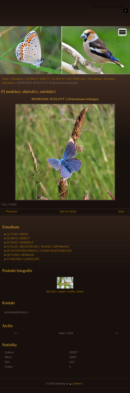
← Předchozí (9, 211)
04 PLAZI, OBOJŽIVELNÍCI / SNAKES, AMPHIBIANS (38, 246)
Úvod (5, 78)
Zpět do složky (67, 211)
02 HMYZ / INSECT (37, 78)
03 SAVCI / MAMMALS (20, 242)
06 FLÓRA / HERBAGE (20, 254)
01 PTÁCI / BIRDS (17, 234)
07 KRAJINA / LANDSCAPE (23, 259)
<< (15, 333)
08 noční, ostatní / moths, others (65, 291)
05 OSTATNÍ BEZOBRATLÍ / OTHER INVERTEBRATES (39, 250)
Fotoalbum (17, 78)
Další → (123, 211)
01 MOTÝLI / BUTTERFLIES (68, 78)
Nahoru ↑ (79, 383)
